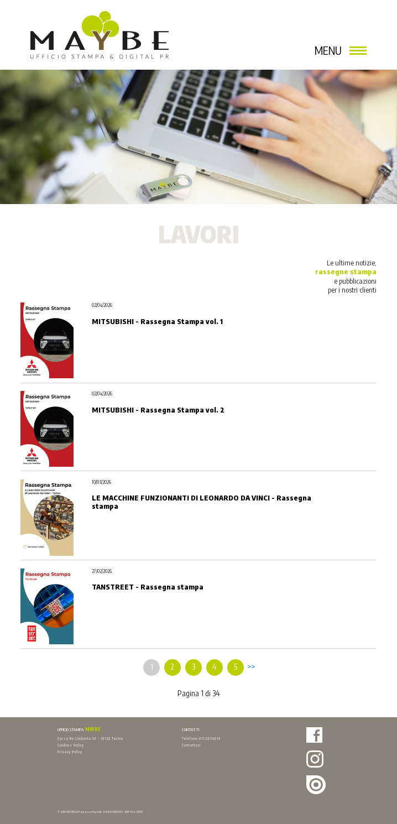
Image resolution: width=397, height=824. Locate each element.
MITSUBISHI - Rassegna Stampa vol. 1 (157, 321)
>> (251, 666)
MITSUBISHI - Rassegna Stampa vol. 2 (158, 409)
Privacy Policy (70, 751)
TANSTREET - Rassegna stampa (147, 586)
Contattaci (191, 745)
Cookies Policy (71, 745)
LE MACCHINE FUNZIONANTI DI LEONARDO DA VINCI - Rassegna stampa (201, 501)
